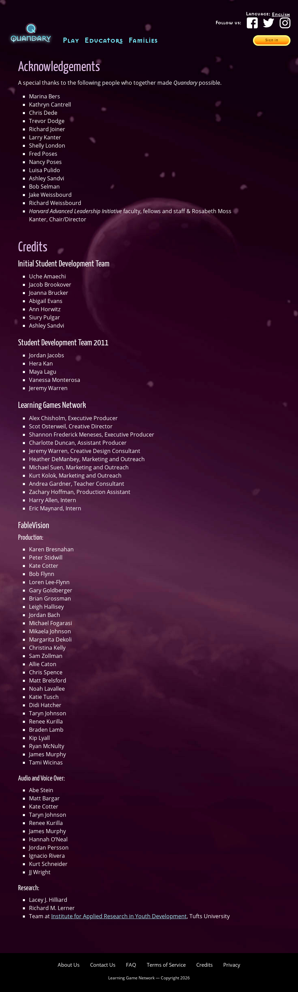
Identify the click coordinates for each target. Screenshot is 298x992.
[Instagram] (285, 22)
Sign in (271, 40)
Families (143, 40)
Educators (103, 40)
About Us (69, 964)
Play (70, 40)
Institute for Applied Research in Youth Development (119, 916)
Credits (204, 964)
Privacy (231, 964)
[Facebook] (252, 22)
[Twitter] (268, 22)
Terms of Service (166, 964)
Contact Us (102, 964)
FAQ (131, 964)
